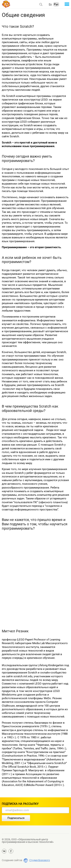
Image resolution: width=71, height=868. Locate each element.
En (50, 4)
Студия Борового (39, 860)
